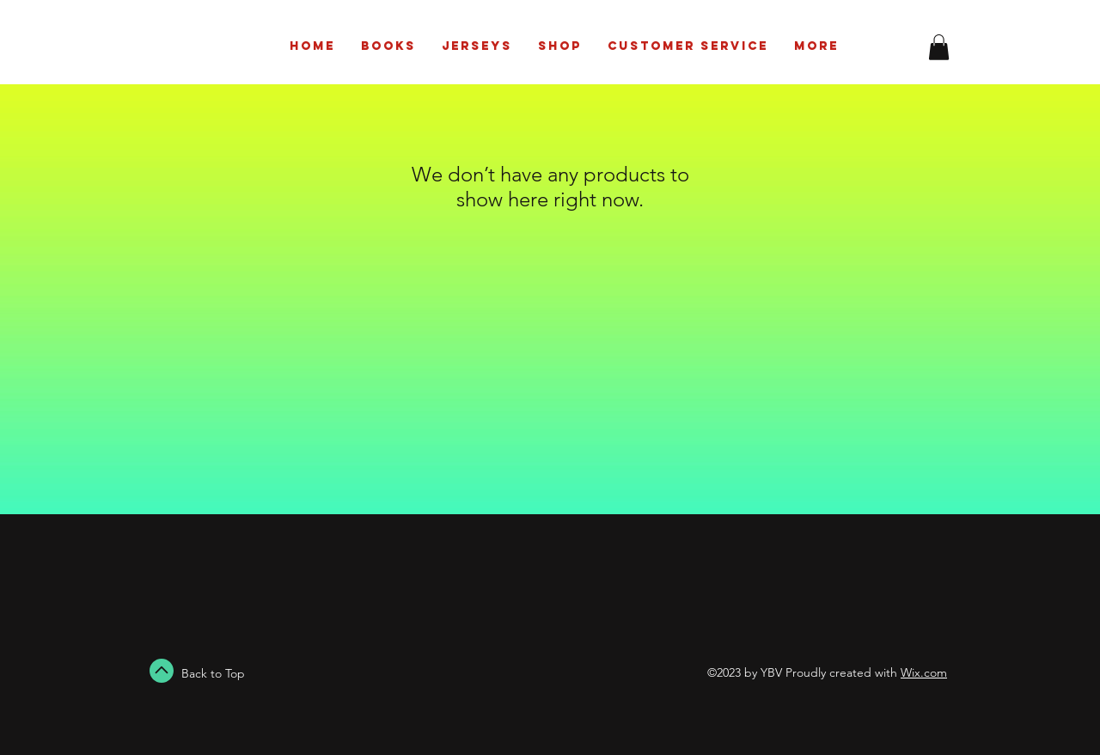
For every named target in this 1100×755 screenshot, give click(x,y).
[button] (939, 47)
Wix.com (924, 672)
